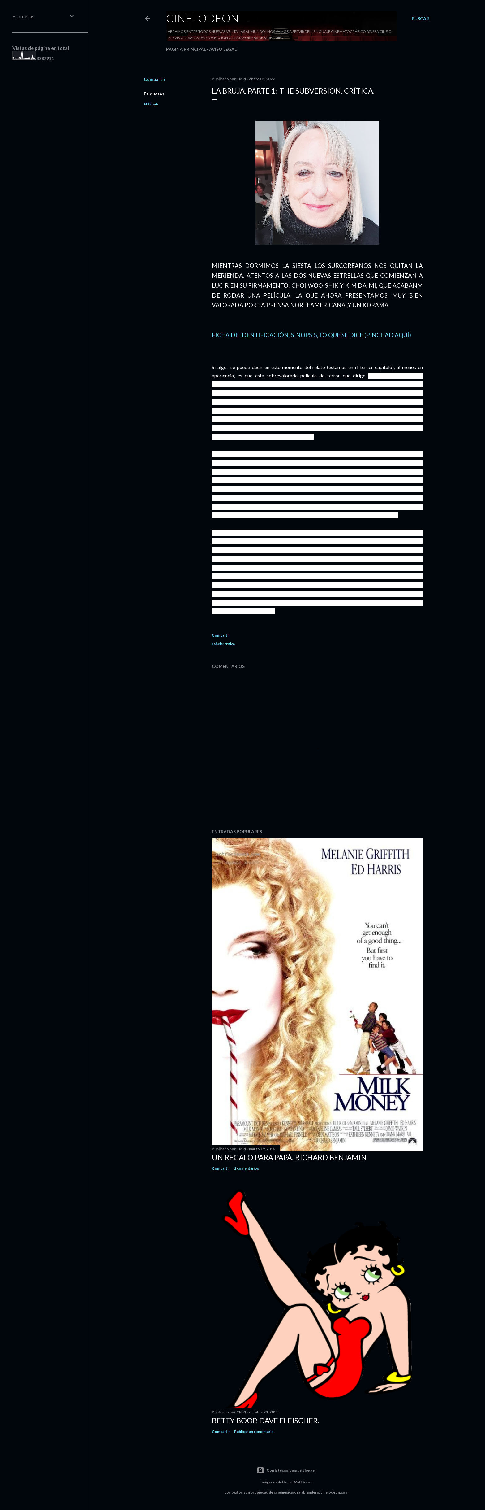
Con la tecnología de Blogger (286, 1470)
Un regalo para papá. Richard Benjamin (289, 1157)
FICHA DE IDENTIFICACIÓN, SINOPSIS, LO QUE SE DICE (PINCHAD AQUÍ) (311, 335)
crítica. (151, 103)
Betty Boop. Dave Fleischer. (265, 1420)
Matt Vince (303, 1482)
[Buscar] (420, 18)
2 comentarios (246, 1168)
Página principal (186, 49)
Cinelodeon (202, 18)
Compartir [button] (154, 79)
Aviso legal (223, 49)
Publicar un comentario (254, 1431)
